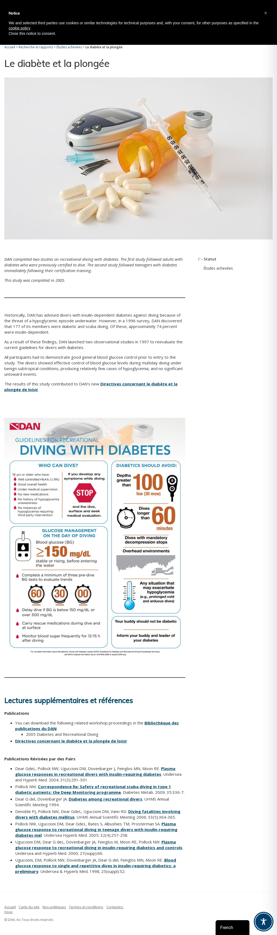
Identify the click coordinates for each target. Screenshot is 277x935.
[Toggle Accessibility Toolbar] (263, 921)
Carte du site (29, 906)
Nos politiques (54, 906)
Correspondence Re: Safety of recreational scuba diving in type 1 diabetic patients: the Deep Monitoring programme (93, 789)
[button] (265, 13)
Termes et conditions (86, 906)
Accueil (10, 906)
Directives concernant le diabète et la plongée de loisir (71, 741)
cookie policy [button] (19, 28)
